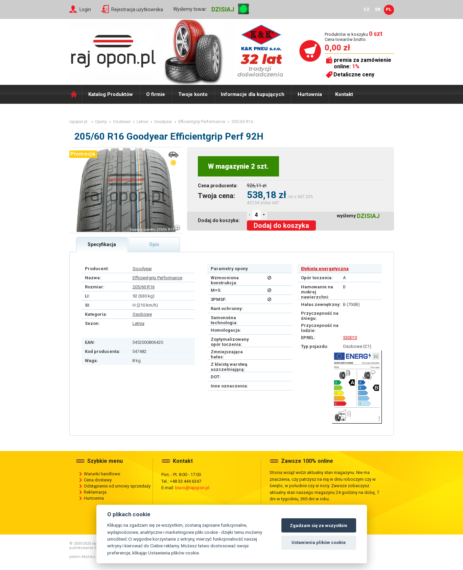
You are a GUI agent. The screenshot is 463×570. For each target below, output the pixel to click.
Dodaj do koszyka (281, 225)
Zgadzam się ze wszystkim (318, 525)
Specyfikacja (102, 244)
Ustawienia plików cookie (319, 542)
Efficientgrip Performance (157, 277)
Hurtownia (310, 94)
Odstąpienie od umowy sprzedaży (117, 486)
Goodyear (142, 268)
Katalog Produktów (110, 94)
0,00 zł (337, 47)
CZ (367, 9)
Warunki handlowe (102, 473)
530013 (350, 337)
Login (85, 9)
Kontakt (344, 94)
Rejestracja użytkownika (137, 9)
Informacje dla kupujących (252, 94)
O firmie (155, 94)
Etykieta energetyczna (325, 268)
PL (389, 9)
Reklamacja (95, 492)
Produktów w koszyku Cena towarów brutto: (354, 36)
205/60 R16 (144, 286)
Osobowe (142, 314)
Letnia (138, 323)
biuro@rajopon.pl (192, 487)
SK (378, 9)
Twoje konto (193, 94)
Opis (154, 244)
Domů (75, 94)
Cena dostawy (98, 479)
